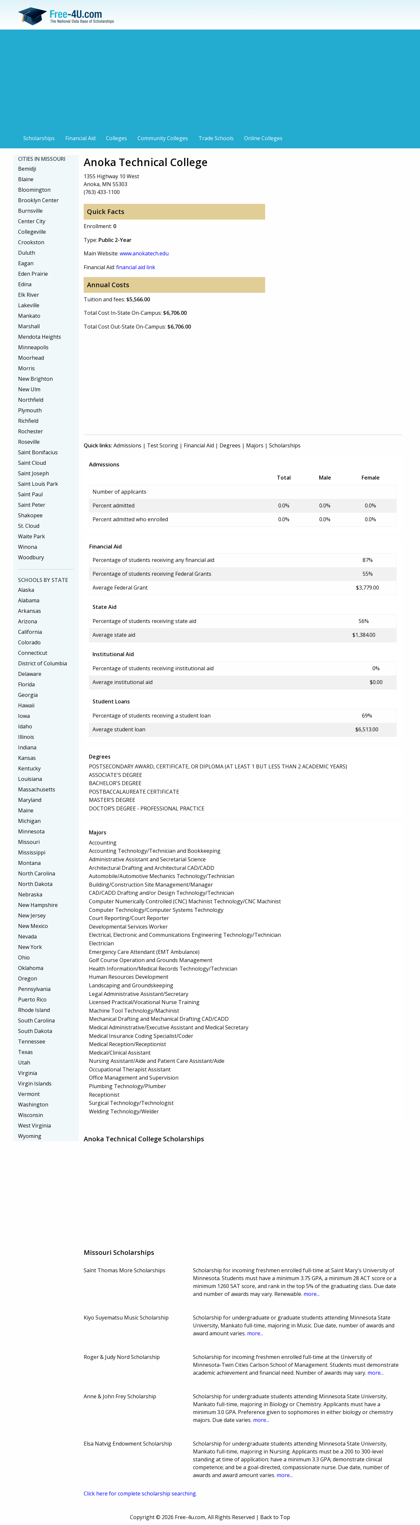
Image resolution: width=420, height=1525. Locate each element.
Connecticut (32, 652)
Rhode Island (34, 1010)
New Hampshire (38, 905)
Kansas (27, 758)
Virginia (27, 1073)
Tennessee (31, 1041)
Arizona (27, 621)
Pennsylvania (34, 989)
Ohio (24, 957)
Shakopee (30, 515)
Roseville (29, 441)
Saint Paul (30, 494)
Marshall (29, 326)
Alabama (28, 600)
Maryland (29, 800)
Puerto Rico (32, 999)
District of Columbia (42, 663)
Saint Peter (31, 504)
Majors (254, 445)
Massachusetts (36, 789)
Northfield (30, 399)
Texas (25, 1052)
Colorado (29, 642)
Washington (33, 1104)
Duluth (26, 252)
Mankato (29, 315)
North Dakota (35, 884)
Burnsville (30, 210)
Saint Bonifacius (38, 452)
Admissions (127, 445)
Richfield (28, 420)
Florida (26, 684)
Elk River (28, 294)
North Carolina (36, 873)
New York (30, 947)
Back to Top (275, 1517)
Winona (27, 546)
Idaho (25, 726)
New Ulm (29, 389)
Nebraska (30, 894)
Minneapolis (33, 347)
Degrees (230, 445)
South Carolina (36, 1020)
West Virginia (34, 1125)
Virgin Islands (35, 1083)
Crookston (31, 242)
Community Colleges (162, 138)
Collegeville (32, 231)
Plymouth (30, 410)
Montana (29, 863)
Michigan (29, 821)
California (30, 631)
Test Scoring (162, 445)
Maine (25, 810)
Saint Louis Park (38, 483)
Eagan (25, 263)
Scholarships (39, 138)
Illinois (26, 737)
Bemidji (27, 168)
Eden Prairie (33, 273)
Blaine (25, 179)
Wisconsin (30, 1115)
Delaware (29, 673)
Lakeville (28, 305)
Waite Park (31, 536)
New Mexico (33, 926)
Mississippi (31, 852)
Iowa (24, 716)
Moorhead (31, 357)
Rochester (30, 431)
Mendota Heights (39, 336)
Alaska (26, 589)
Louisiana (30, 779)
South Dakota (35, 1031)
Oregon (27, 978)
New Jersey (32, 915)
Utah (24, 1062)
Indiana (27, 747)
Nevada (27, 936)
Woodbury (31, 557)
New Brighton (35, 378)
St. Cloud (28, 525)
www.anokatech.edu (144, 253)
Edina (25, 284)
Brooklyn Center (38, 200)
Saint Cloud (32, 462)
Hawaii (26, 705)
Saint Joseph (33, 473)
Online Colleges (263, 138)
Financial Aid (80, 138)
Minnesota (31, 831)
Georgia (28, 694)
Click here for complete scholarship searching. (140, 1493)
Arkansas (29, 610)
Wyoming (29, 1136)
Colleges (116, 138)
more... (312, 1294)
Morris (26, 368)
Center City (31, 221)
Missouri (29, 842)
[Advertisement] (210, 83)
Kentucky (29, 768)
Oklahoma (30, 968)
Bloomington (34, 189)
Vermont (29, 1094)
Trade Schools (216, 138)
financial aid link (135, 267)
